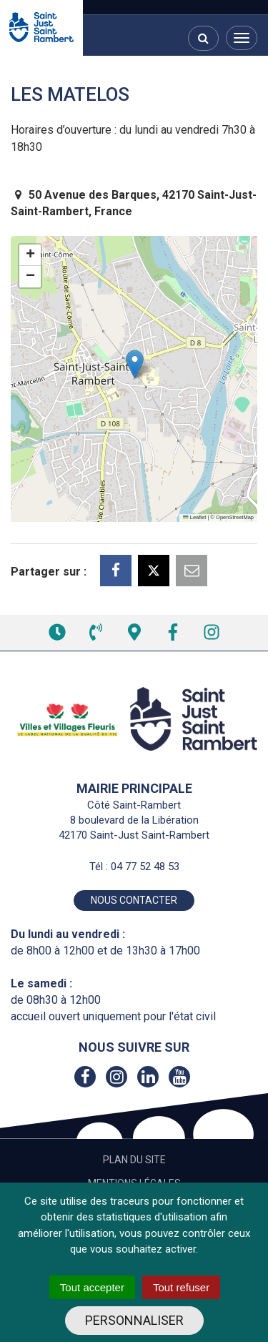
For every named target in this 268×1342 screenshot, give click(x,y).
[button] (135, 364)
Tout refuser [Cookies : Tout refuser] (181, 1287)
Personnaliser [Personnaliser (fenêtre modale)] (134, 1320)
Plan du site (134, 1159)
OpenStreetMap (235, 517)
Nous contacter (134, 900)
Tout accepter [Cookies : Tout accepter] (92, 1287)
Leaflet (194, 517)
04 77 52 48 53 (145, 866)
